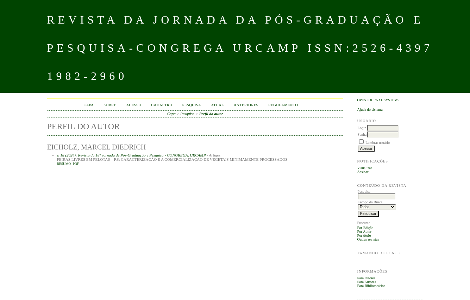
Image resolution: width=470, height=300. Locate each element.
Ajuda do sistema (370, 109)
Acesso (133, 105)
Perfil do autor (211, 113)
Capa (89, 105)
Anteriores (246, 105)
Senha (362, 134)
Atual (217, 105)
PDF (76, 164)
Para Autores (366, 282)
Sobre (110, 105)
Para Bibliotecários (371, 286)
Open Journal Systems (378, 100)
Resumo (64, 164)
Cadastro (161, 105)
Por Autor (364, 232)
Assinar (363, 172)
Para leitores (366, 278)
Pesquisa (191, 105)
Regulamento (283, 105)
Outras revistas (368, 239)
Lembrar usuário (377, 143)
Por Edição (365, 228)
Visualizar (364, 168)
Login (362, 128)
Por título (364, 235)
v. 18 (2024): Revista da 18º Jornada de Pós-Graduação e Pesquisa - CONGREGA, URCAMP (131, 155)
